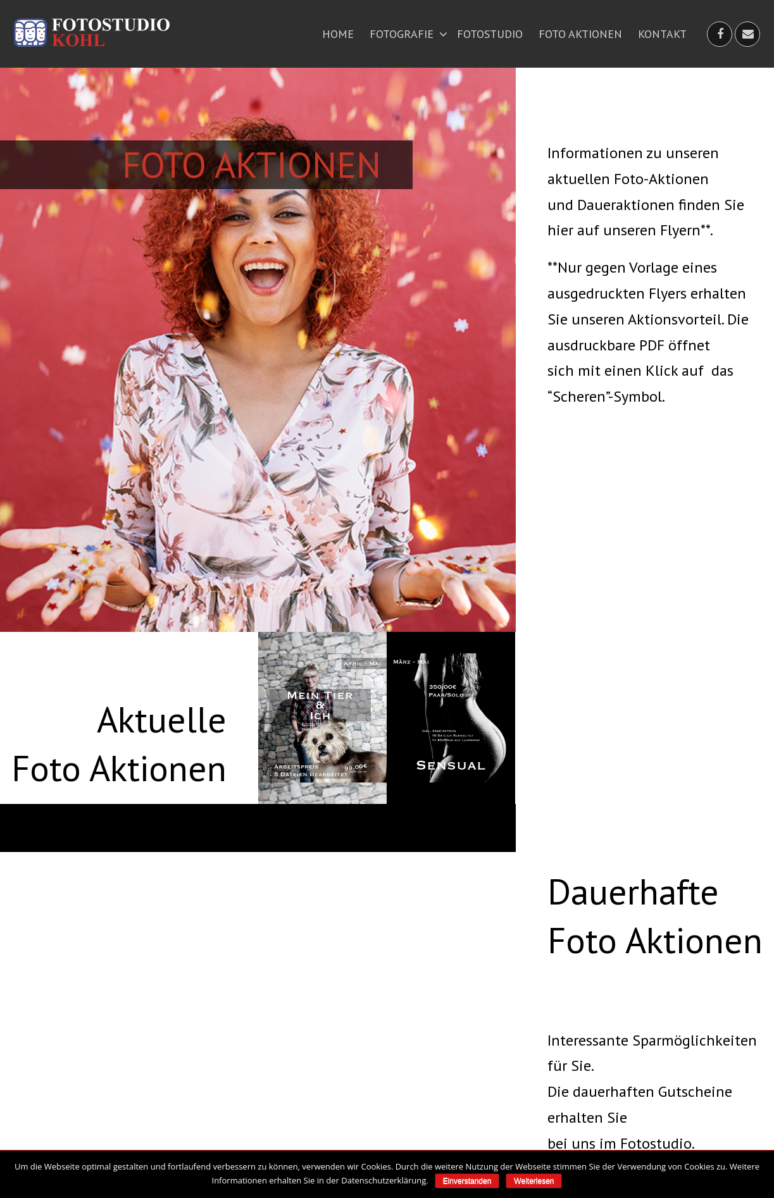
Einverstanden (467, 1180)
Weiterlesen (534, 1180)
